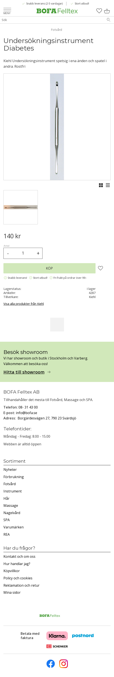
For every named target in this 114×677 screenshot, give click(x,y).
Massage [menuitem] (10, 505)
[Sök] (108, 19)
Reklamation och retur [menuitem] (21, 585)
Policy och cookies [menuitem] (17, 578)
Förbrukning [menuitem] (13, 476)
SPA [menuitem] (6, 519)
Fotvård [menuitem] (9, 484)
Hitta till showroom (23, 372)
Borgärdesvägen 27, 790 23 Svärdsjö (47, 418)
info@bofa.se (26, 412)
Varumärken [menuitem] (13, 527)
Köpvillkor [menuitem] (11, 570)
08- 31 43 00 (28, 407)
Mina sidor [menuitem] (12, 592)
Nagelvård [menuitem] (11, 512)
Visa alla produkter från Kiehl (23, 304)
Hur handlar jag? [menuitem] (16, 563)
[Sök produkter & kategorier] (51, 20)
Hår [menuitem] (6, 498)
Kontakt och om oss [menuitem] (19, 556)
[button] (7, 10)
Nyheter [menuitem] (10, 469)
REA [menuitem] (6, 534)
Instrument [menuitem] (12, 491)
